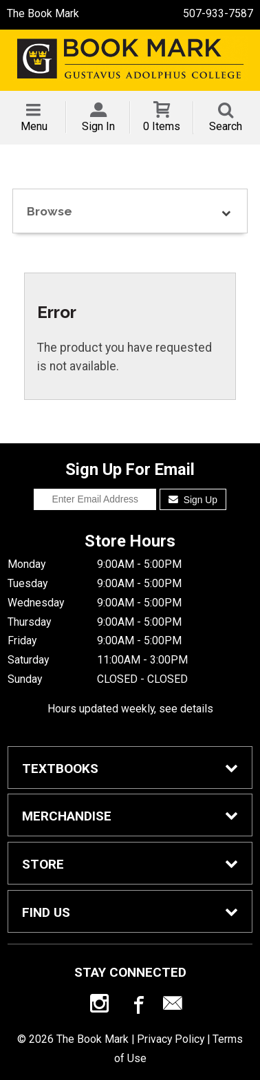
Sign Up (193, 499)
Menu (34, 126)
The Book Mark (43, 13)
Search (225, 126)
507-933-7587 (218, 13)
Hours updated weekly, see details (130, 708)
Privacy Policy (170, 1039)
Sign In (98, 126)
